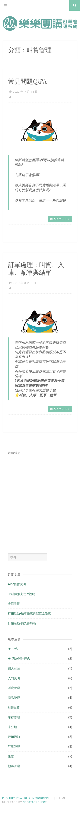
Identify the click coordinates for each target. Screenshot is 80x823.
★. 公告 (13, 649)
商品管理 (14, 697)
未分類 (12, 727)
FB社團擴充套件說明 (21, 594)
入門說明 (14, 678)
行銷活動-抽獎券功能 (22, 623)
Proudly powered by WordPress (28, 798)
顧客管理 (14, 766)
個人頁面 (14, 668)
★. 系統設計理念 (19, 658)
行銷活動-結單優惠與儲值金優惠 (29, 613)
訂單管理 (14, 746)
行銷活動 (14, 736)
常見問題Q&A (27, 81)
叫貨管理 (14, 688)
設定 (11, 756)
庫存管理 (14, 717)
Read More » (60, 218)
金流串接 (14, 603)
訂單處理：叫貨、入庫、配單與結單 (36, 268)
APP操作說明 (17, 584)
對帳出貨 (14, 707)
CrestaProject (35, 802)
